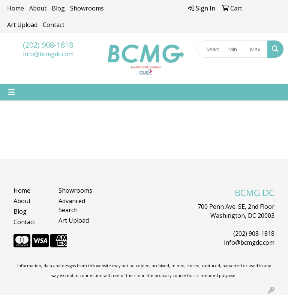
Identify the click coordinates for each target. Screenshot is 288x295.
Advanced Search (71, 205)
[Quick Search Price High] (257, 49)
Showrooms (87, 8)
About (37, 8)
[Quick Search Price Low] (235, 49)
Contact (53, 25)
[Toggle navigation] (12, 92)
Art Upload (22, 25)
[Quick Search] (210, 49)
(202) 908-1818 (48, 45)
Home (15, 8)
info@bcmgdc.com (48, 54)
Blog (58, 8)
